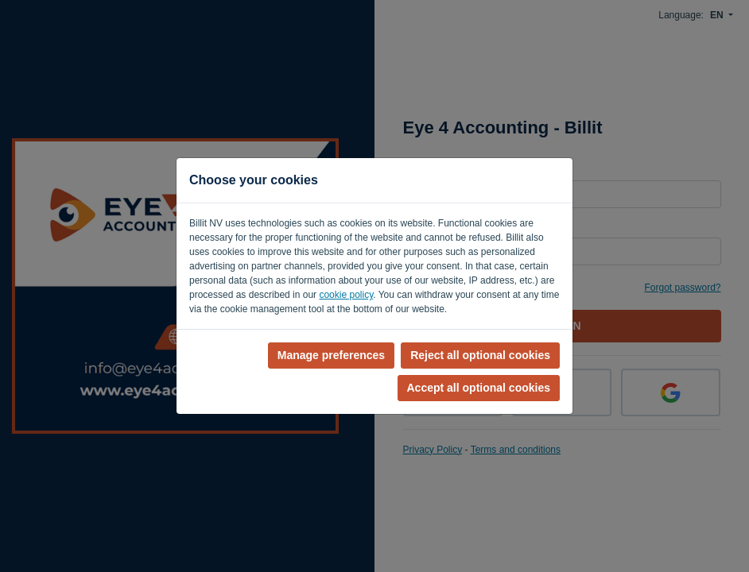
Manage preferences (331, 355)
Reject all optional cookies (480, 355)
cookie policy (346, 294)
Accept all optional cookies (479, 387)
